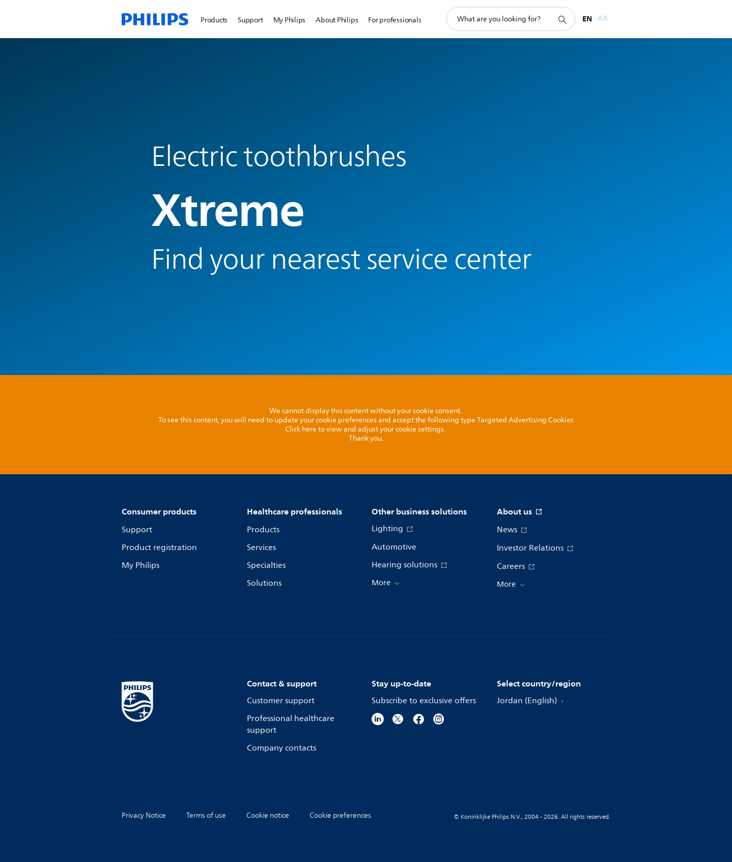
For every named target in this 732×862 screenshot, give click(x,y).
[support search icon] (562, 19)
